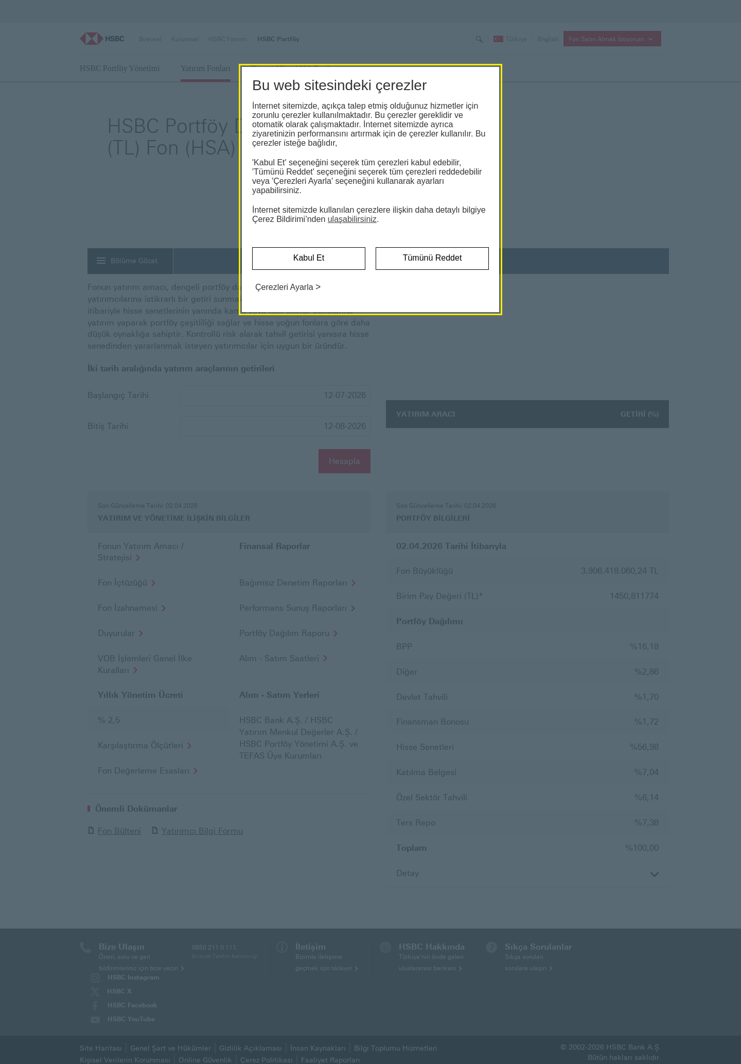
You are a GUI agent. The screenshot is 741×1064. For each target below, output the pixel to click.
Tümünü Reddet (432, 257)
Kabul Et (308, 257)
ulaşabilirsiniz (352, 219)
